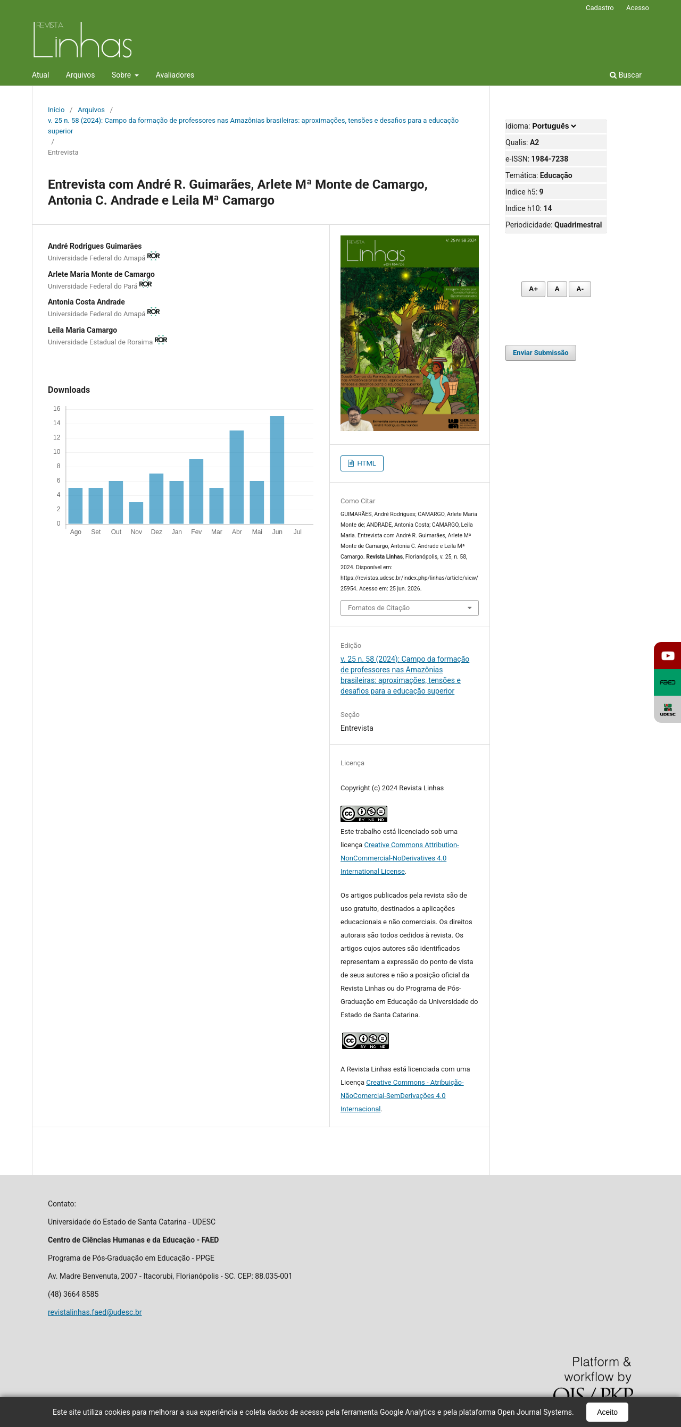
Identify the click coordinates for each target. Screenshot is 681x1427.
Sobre (122, 75)
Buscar (626, 75)
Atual (40, 75)
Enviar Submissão (541, 353)
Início (56, 110)
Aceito (607, 1412)
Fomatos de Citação (379, 608)
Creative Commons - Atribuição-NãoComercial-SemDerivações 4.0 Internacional (402, 1095)
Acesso (637, 8)
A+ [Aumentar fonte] (533, 289)
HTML (365, 463)
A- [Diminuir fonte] (580, 289)
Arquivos (80, 75)
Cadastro (600, 8)
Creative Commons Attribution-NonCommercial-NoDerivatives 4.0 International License (399, 858)
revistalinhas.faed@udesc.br (95, 1312)
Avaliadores (175, 75)
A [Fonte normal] (556, 289)
